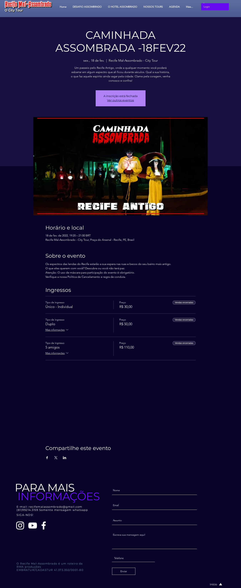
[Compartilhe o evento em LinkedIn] (64, 457)
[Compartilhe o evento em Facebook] (47, 457)
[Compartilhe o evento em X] (56, 457)
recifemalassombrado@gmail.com (55, 506)
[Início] (212, 584)
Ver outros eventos (120, 100)
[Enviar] (123, 571)
